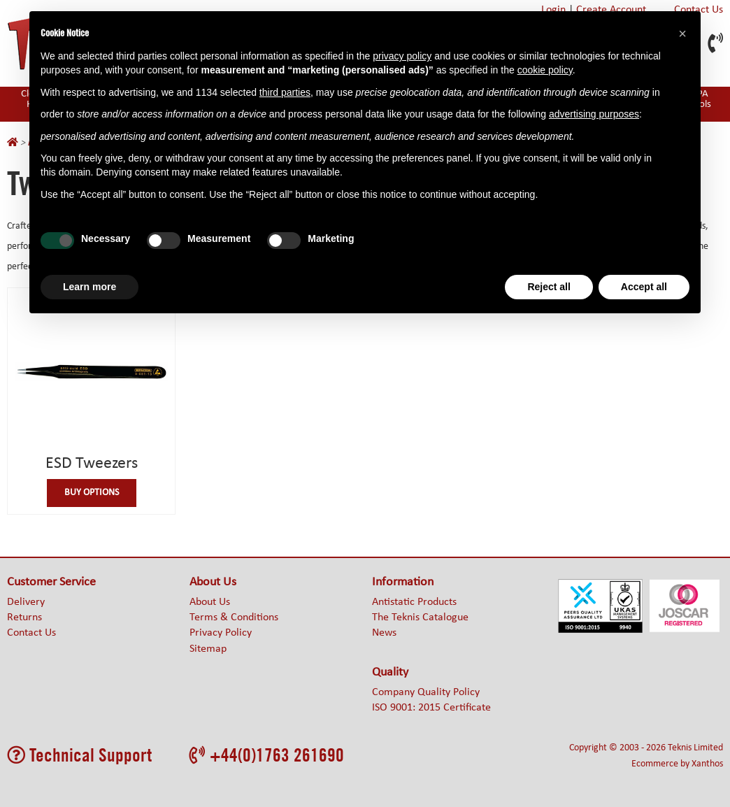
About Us (209, 602)
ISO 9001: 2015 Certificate (431, 707)
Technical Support (79, 755)
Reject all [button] (548, 286)
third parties (284, 92)
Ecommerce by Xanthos (677, 764)
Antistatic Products (414, 602)
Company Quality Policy (426, 692)
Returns (24, 617)
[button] (682, 33)
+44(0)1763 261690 (266, 755)
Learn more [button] (89, 286)
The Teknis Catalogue (420, 617)
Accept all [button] (644, 286)
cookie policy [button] (545, 70)
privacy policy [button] (402, 56)
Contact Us (31, 632)
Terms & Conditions (233, 617)
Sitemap (208, 649)
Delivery (26, 602)
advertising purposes (594, 114)
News (384, 632)
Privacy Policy (220, 632)
